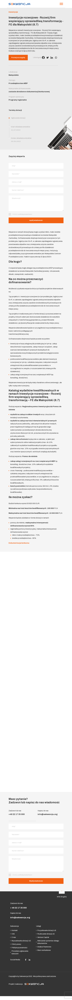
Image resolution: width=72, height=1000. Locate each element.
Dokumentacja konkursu (19, 544)
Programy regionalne (18, 100)
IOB (12, 935)
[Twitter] (47, 57)
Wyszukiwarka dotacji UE (20, 942)
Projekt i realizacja (26, 985)
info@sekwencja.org (47, 815)
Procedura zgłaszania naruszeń (19, 953)
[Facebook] (43, 57)
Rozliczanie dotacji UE (45, 935)
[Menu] (61, 4)
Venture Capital (42, 938)
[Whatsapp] (56, 57)
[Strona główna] (19, 4)
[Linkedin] (52, 57)
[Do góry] (62, 892)
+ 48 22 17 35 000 (18, 909)
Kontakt (14, 932)
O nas (13, 938)
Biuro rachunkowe (43, 951)
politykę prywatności (25, 215)
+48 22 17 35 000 (17, 815)
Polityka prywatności (18, 949)
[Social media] (25, 961)
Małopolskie (14, 75)
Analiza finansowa (43, 948)
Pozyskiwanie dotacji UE (46, 932)
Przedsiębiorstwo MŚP (18, 83)
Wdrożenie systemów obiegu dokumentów (47, 943)
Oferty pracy (15, 945)
